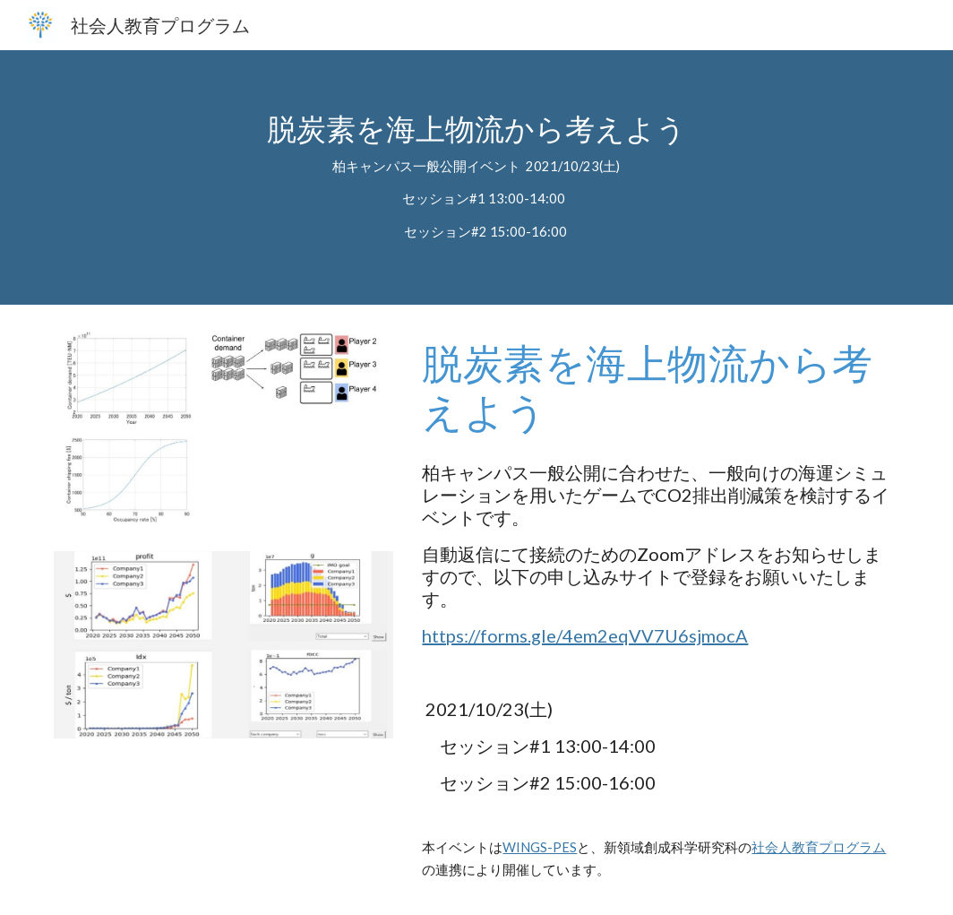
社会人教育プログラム (818, 847)
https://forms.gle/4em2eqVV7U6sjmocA (585, 635)
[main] (476, 177)
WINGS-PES (539, 847)
